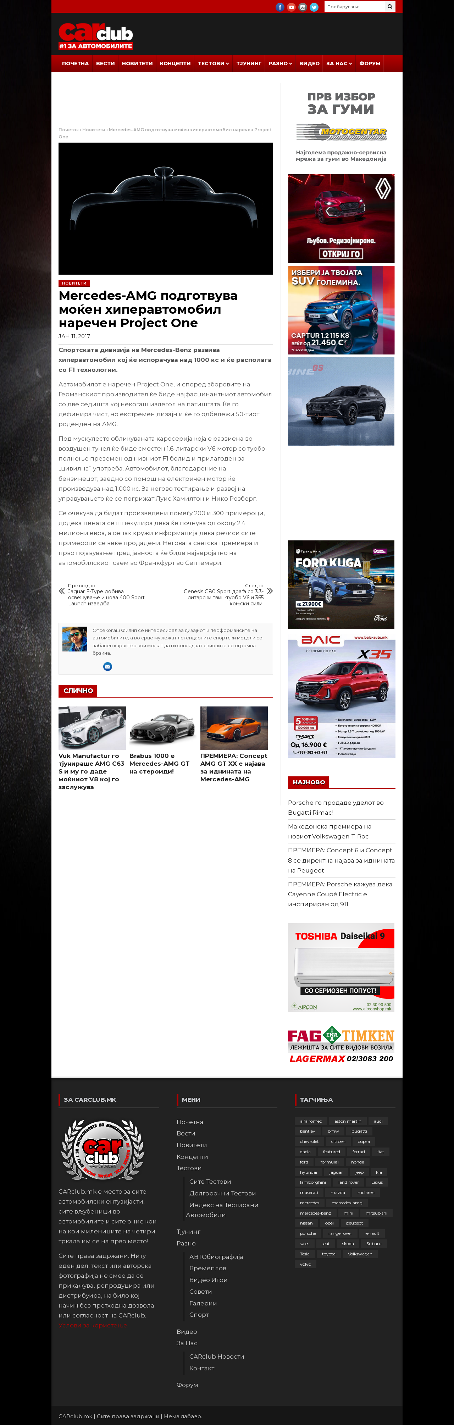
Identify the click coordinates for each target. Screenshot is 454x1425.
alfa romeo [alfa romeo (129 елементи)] (311, 1121)
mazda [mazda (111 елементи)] (338, 1192)
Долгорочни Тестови (222, 1193)
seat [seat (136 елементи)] (326, 1243)
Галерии (203, 1303)
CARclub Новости (216, 1356)
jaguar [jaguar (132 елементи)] (336, 1172)
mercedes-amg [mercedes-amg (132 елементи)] (347, 1202)
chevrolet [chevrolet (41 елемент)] (309, 1141)
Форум (370, 63)
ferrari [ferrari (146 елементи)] (359, 1151)
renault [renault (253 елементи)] (372, 1233)
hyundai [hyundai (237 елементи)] (308, 1172)
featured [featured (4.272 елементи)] (331, 1151)
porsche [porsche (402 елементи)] (308, 1233)
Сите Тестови (210, 1181)
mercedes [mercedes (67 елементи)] (309, 1202)
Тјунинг (249, 63)
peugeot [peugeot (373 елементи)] (354, 1223)
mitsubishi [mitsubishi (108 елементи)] (376, 1213)
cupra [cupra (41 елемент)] (364, 1141)
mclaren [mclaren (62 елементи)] (366, 1192)
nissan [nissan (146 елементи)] (306, 1223)
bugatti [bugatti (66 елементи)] (359, 1131)
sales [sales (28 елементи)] (304, 1243)
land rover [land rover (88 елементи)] (348, 1182)
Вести (105, 63)
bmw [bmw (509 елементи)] (333, 1131)
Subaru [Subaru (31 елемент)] (374, 1243)
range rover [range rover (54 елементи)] (340, 1233)
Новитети (137, 63)
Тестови (211, 63)
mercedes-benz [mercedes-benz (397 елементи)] (315, 1213)
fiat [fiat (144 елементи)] (380, 1151)
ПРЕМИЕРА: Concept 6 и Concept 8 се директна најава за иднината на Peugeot (341, 860)
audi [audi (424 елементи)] (378, 1121)
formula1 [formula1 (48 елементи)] (330, 1162)
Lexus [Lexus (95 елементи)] (377, 1182)
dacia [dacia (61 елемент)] (305, 1151)
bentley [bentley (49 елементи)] (307, 1131)
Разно (278, 63)
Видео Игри (208, 1279)
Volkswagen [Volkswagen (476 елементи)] (360, 1253)
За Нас (337, 63)
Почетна (75, 63)
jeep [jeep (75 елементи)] (359, 1172)
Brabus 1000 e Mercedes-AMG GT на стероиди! (159, 763)
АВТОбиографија (216, 1256)
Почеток (69, 129)
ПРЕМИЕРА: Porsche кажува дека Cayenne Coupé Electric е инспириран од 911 (340, 894)
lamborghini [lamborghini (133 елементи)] (313, 1182)
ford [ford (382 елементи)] (304, 1162)
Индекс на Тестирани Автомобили (222, 1209)
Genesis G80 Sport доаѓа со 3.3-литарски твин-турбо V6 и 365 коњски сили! (223, 594)
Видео (309, 63)
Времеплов (207, 1268)
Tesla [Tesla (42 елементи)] (305, 1253)
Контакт (201, 1368)
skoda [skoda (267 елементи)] (348, 1243)
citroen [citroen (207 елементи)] (338, 1141)
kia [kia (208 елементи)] (379, 1172)
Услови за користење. (93, 1325)
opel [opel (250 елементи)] (329, 1223)
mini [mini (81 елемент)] (348, 1213)
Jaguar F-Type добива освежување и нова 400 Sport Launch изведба (109, 594)
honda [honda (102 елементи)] (357, 1162)
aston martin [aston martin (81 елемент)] (347, 1121)
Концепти (175, 63)
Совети (200, 1291)
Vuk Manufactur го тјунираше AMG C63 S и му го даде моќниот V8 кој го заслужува (91, 771)
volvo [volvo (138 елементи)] (305, 1264)
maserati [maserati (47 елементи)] (309, 1192)
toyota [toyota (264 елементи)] (329, 1253)
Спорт (199, 1314)
